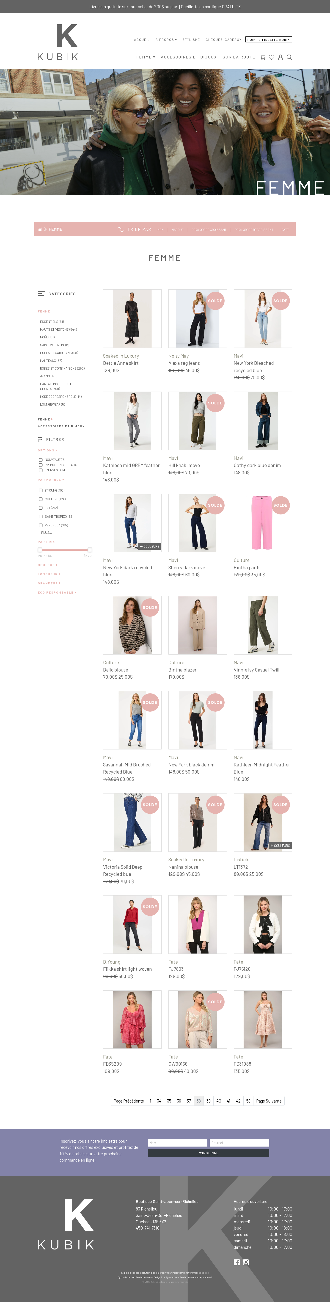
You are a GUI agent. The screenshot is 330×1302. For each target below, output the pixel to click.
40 (218, 1100)
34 (159, 1100)
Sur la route (239, 56)
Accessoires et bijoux (189, 56)
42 (238, 1100)
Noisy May (178, 356)
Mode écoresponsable (61, 396)
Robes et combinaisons (62, 368)
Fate (173, 962)
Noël (47, 337)
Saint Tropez (55, 516)
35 (169, 1100)
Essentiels (52, 321)
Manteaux (51, 360)
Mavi (238, 356)
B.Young (51, 490)
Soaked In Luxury (121, 356)
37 (189, 1100)
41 (228, 1100)
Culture (52, 499)
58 (248, 1100)
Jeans (48, 376)
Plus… (46, 532)
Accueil (142, 39)
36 (179, 1100)
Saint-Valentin (54, 345)
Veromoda (53, 525)
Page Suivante (269, 1100)
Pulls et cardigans (59, 353)
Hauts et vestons (58, 329)
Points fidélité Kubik (269, 39)
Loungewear (52, 404)
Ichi (48, 508)
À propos (165, 39)
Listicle (241, 859)
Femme (144, 56)
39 (208, 1100)
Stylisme (191, 39)
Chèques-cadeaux (224, 39)
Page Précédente (129, 1100)
